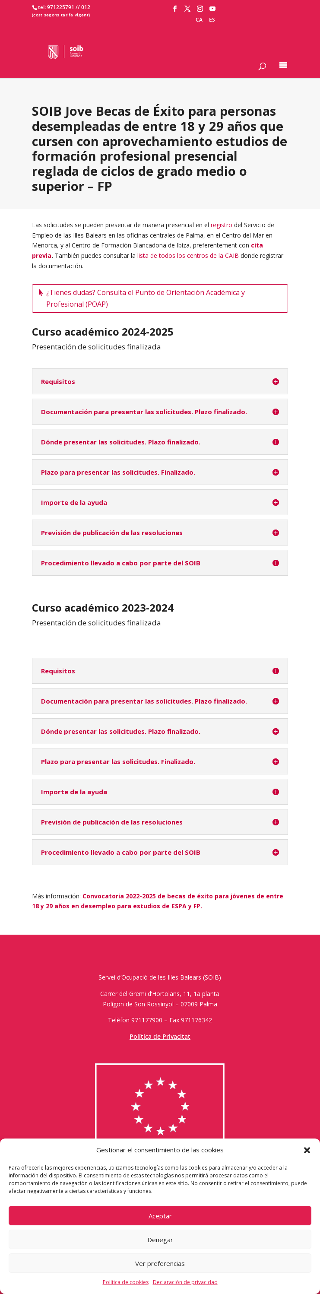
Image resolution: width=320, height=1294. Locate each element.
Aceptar (160, 1216)
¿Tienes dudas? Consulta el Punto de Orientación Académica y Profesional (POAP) (145, 298)
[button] (307, 1150)
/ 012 (84, 7)
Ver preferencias (160, 1263)
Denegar (160, 1239)
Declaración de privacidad (185, 1282)
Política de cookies (126, 1282)
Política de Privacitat (160, 1036)
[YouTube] (212, 9)
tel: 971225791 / (58, 7)
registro (221, 225)
